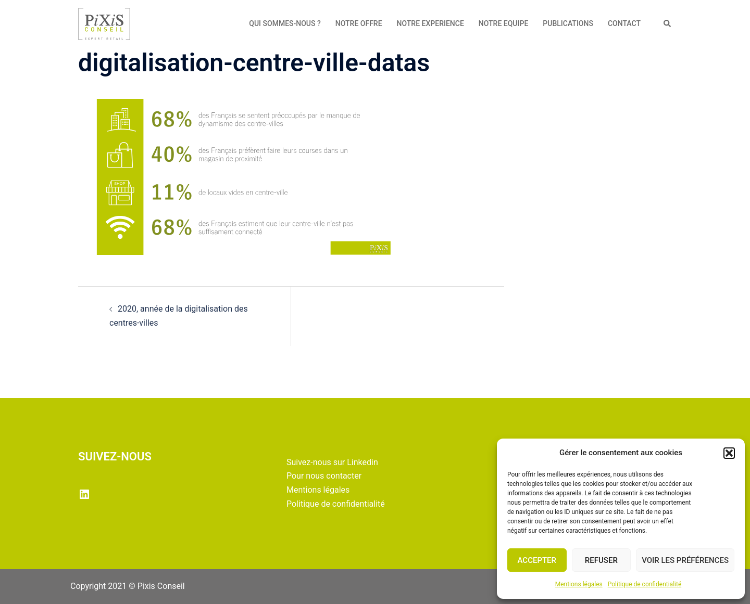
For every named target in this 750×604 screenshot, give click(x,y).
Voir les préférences (685, 560)
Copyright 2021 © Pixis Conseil (127, 586)
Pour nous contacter (323, 476)
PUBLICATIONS (568, 23)
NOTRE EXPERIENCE (430, 23)
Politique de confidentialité (645, 584)
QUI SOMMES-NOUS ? (285, 23)
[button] (729, 453)
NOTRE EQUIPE (504, 23)
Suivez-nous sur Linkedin (332, 462)
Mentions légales (579, 584)
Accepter (537, 560)
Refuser (601, 560)
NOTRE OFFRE (358, 23)
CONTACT (624, 23)
